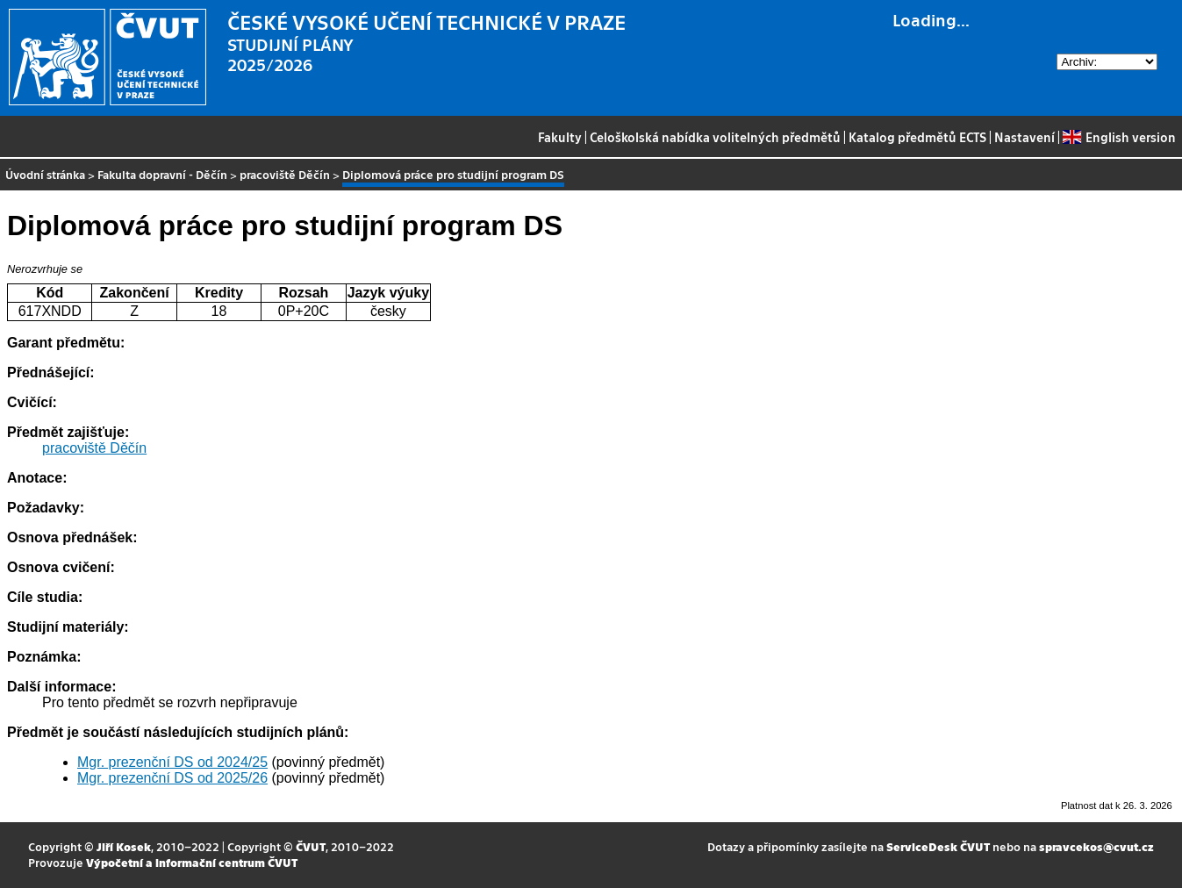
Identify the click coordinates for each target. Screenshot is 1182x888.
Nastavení (1024, 137)
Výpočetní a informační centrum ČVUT (191, 862)
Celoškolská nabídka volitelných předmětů (715, 137)
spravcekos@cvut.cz (1096, 846)
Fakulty (560, 137)
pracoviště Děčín (285, 174)
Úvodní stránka (45, 174)
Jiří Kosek (124, 846)
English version (1119, 137)
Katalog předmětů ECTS (917, 137)
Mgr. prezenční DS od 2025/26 (172, 777)
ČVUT (311, 846)
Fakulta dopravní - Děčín (162, 174)
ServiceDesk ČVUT (938, 846)
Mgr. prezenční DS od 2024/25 (172, 762)
